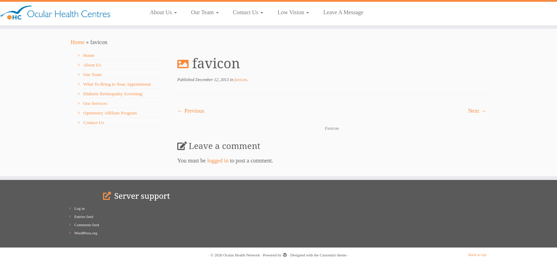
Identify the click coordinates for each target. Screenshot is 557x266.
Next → (477, 111)
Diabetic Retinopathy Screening (112, 93)
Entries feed (83, 216)
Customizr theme (333, 255)
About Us (163, 12)
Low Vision (293, 12)
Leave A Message (343, 12)
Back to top (477, 254)
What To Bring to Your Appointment (117, 84)
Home (78, 42)
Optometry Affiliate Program (110, 113)
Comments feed (86, 225)
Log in (79, 208)
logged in (217, 161)
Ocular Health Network (241, 255)
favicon (240, 79)
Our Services (95, 103)
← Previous (190, 111)
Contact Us (248, 12)
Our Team (205, 12)
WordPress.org (85, 233)
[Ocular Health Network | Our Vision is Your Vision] (64, 12)
